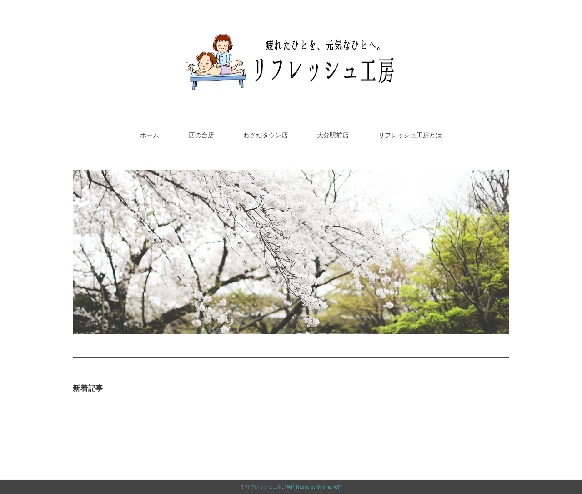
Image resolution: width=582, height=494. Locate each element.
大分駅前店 (333, 135)
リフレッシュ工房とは (410, 135)
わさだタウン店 (265, 135)
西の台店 (201, 135)
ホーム (149, 135)
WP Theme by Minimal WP (314, 486)
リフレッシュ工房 (264, 486)
